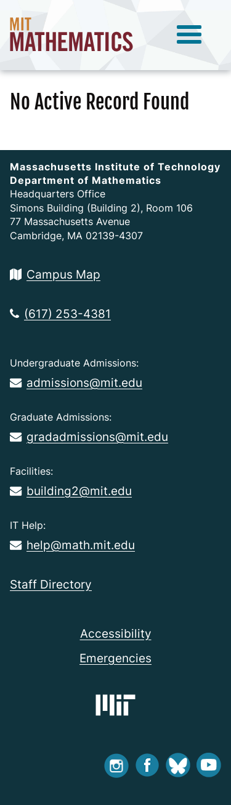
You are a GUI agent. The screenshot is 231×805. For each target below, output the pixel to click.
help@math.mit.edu (72, 544)
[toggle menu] (189, 35)
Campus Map (55, 274)
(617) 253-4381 (60, 313)
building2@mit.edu (71, 490)
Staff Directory (51, 584)
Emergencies (115, 658)
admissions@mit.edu (76, 382)
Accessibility (116, 633)
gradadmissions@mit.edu (89, 436)
